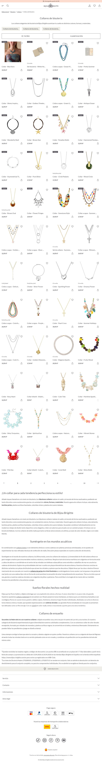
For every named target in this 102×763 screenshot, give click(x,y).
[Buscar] (7, 5)
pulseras (25, 580)
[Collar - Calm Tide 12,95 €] (64, 387)
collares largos (21, 548)
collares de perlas (36, 571)
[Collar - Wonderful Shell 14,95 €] (13, 130)
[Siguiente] (98, 483)
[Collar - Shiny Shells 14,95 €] (89, 460)
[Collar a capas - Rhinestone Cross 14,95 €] (89, 240)
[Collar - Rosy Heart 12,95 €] (13, 387)
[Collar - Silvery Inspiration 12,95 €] (13, 93)
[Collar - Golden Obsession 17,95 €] (38, 350)
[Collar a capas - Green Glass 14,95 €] (64, 93)
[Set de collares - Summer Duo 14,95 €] (64, 240)
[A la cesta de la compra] (21, 70)
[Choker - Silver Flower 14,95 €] (38, 277)
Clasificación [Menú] (76, 36)
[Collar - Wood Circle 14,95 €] (89, 167)
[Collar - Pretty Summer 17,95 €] (89, 57)
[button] (89, 5)
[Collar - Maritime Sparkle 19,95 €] (89, 387)
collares (72, 634)
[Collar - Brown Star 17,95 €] (38, 130)
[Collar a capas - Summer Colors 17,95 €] (89, 203)
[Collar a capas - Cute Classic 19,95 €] (13, 350)
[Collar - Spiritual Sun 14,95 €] (38, 423)
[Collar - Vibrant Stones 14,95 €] (89, 423)
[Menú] (25, 36)
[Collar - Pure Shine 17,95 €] (38, 167)
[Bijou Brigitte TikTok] (38, 740)
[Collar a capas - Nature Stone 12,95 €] (64, 423)
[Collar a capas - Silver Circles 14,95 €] (38, 240)
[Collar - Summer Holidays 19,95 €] (89, 313)
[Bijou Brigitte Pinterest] (57, 740)
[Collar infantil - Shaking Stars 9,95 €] (38, 387)
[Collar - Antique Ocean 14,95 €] (89, 93)
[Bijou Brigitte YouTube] (63, 740)
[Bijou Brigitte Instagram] (44, 740)
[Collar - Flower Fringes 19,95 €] (38, 203)
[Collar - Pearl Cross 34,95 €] (64, 313)
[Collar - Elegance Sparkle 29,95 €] (64, 350)
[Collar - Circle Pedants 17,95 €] (64, 167)
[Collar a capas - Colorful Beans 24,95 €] (13, 313)
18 (84, 483)
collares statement (23, 597)
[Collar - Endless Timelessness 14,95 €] (38, 93)
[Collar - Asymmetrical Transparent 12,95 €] (13, 167)
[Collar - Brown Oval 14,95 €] (13, 203)
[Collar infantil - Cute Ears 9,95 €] (38, 460)
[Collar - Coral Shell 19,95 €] (64, 460)
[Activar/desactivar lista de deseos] (21, 43)
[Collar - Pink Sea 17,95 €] (13, 460)
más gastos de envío (49, 755)
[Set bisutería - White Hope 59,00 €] (38, 57)
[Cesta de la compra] (99, 5)
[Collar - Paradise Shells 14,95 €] (64, 130)
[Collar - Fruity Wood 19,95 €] (89, 350)
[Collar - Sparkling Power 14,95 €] (64, 277)
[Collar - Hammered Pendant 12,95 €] (89, 130)
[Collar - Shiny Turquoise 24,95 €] (13, 423)
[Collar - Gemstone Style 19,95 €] (64, 203)
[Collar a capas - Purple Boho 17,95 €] (38, 313)
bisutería (87, 551)
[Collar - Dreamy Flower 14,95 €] (89, 277)
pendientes (15, 580)
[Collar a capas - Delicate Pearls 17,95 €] (13, 277)
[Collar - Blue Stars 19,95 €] (13, 57)
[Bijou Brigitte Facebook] (51, 740)
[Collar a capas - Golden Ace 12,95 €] (13, 240)
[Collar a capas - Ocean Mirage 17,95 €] (64, 57)
